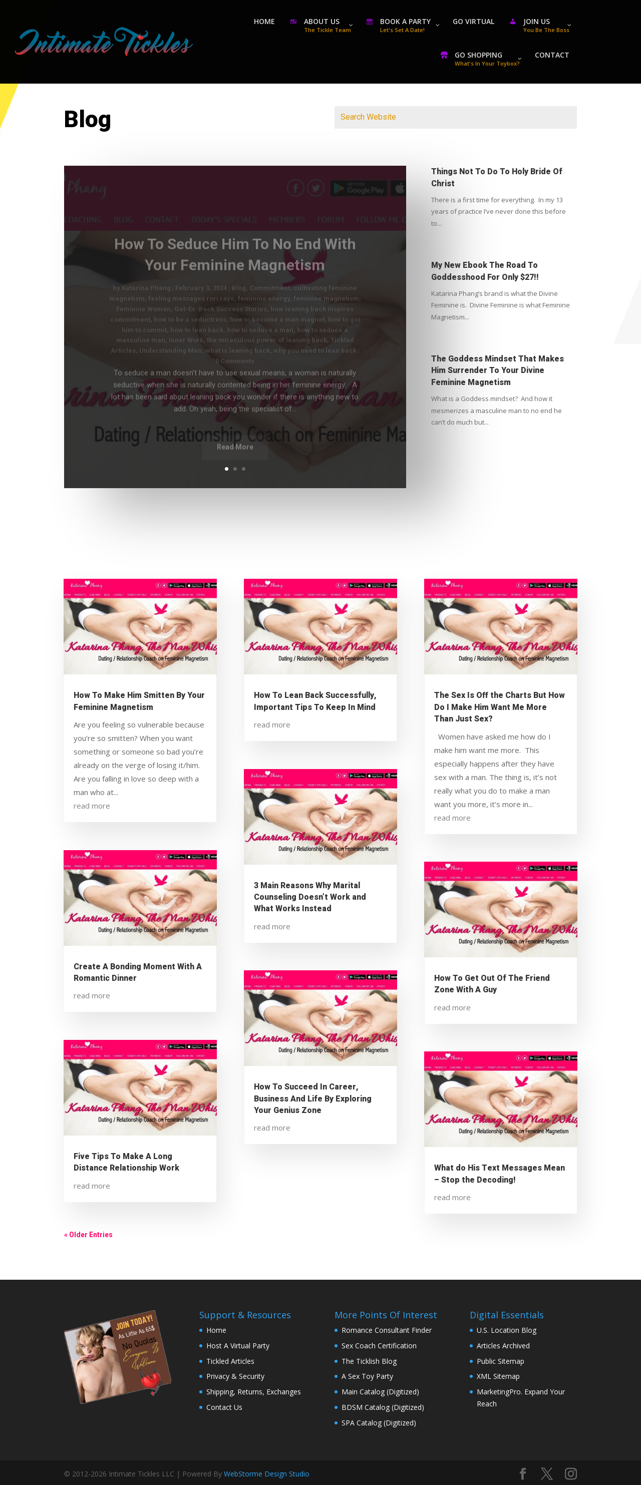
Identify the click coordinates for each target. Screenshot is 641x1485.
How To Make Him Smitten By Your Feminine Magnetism (139, 701)
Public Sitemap (500, 1361)
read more (92, 806)
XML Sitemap (498, 1376)
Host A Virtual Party (237, 1345)
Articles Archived (503, 1345)
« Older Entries (88, 1235)
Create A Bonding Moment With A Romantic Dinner (138, 972)
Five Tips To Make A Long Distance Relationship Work (126, 1162)
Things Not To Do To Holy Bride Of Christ (496, 177)
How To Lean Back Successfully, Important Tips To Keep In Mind (315, 701)
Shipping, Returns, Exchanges (253, 1391)
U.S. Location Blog (506, 1330)
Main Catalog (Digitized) (380, 1391)
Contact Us (224, 1407)
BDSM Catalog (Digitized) (383, 1407)
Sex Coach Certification (379, 1345)
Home (216, 1330)
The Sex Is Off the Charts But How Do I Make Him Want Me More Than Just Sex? (499, 707)
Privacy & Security (235, 1376)
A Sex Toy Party (367, 1376)
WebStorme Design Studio (266, 1473)
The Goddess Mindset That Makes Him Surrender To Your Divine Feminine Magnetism (497, 371)
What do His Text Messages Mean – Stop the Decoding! (499, 1174)
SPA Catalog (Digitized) (379, 1422)
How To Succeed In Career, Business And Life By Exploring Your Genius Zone (313, 1099)
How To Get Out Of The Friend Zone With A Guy (492, 984)
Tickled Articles (230, 1361)
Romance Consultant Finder (387, 1330)
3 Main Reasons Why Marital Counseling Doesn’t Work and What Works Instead (310, 897)
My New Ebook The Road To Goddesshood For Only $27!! (485, 271)
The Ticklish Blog (369, 1361)
